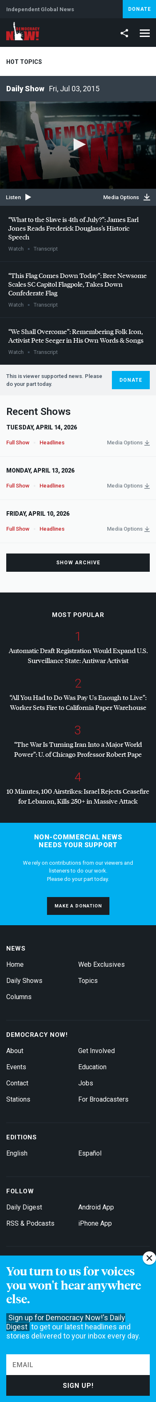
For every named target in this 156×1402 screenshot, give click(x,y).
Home (15, 964)
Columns (19, 997)
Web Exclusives (101, 964)
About (14, 1051)
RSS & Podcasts (30, 1223)
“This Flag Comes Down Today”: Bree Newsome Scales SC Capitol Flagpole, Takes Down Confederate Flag (77, 284)
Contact (17, 1083)
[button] (78, 144)
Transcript (46, 249)
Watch (16, 249)
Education (92, 1067)
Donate (139, 9)
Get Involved (96, 1051)
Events (16, 1067)
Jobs (85, 1083)
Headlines (52, 442)
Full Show (18, 442)
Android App (96, 1207)
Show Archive (78, 563)
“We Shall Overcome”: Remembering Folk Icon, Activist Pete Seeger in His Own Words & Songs (76, 335)
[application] (78, 145)
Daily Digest (24, 1207)
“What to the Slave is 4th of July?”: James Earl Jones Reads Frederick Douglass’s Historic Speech (73, 228)
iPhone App (95, 1223)
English (16, 1153)
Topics (88, 981)
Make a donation (78, 906)
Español (90, 1153)
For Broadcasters (103, 1099)
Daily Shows (24, 981)
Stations (18, 1099)
